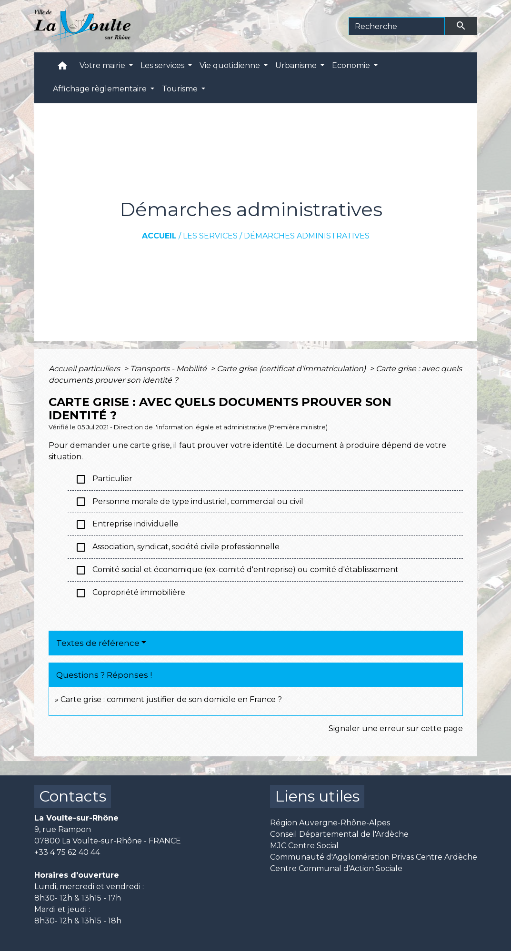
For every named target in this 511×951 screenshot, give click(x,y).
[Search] (397, 26)
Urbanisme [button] (297, 65)
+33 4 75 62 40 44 (67, 852)
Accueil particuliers (85, 368)
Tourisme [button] (181, 88)
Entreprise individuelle (127, 524)
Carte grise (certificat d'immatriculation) (292, 368)
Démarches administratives (307, 235)
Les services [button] (163, 65)
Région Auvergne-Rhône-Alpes (330, 822)
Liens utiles (317, 796)
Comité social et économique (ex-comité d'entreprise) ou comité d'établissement (237, 570)
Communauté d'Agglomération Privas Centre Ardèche (373, 857)
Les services (210, 235)
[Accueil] (82, 26)
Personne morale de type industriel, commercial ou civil (189, 501)
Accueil (159, 235)
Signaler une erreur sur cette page (396, 728)
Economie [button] (352, 65)
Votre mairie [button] (103, 65)
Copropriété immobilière (130, 593)
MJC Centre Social (304, 845)
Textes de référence (98, 643)
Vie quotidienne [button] (231, 65)
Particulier (103, 479)
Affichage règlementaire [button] (101, 88)
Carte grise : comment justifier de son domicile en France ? (171, 699)
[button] (62, 67)
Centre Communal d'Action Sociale (336, 868)
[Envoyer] (461, 26)
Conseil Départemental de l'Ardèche (339, 834)
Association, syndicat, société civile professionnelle (177, 547)
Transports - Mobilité (169, 368)
